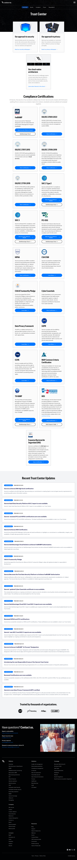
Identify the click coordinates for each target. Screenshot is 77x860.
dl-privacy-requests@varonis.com (10, 747)
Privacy (44, 7)
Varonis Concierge (13, 795)
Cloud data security (35, 774)
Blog (32, 826)
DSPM (10, 768)
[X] (72, 850)
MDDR (10, 793)
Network (56, 774)
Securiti (10, 845)
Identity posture (12, 783)
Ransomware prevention (36, 766)
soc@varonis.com (6, 737)
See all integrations (58, 776)
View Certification (51, 134)
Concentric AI (12, 837)
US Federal (33, 787)
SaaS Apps (56, 768)
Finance (33, 778)
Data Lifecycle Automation (37, 776)
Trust (33, 855)
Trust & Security (12, 813)
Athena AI (11, 797)
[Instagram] (74, 850)
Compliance (38, 7)
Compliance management (37, 768)
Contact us (11, 820)
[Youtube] (69, 850)
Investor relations (13, 811)
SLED (32, 785)
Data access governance (14, 774)
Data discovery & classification (16, 766)
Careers (10, 809)
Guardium (11, 841)
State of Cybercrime (35, 830)
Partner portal (12, 828)
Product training (35, 843)
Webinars (33, 832)
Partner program (12, 824)
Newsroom (11, 815)
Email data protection (13, 791)
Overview (11, 764)
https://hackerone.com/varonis (10, 733)
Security (31, 7)
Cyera (10, 839)
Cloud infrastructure (58, 770)
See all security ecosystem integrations (63, 778)
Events (32, 835)
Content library (34, 837)
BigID (10, 835)
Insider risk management (37, 764)
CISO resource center (36, 839)
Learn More (52, 275)
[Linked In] (67, 850)
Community (34, 841)
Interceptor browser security (15, 789)
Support (33, 828)
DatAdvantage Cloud (25, 134)
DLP (9, 776)
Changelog (11, 800)
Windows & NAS (57, 766)
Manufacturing (34, 783)
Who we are (11, 807)
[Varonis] (6, 3)
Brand (10, 822)
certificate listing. (46, 416)
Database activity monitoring (15, 770)
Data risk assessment (36, 772)
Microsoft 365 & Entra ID (59, 764)
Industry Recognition (13, 818)
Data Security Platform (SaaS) (25, 130)
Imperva (10, 843)
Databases (56, 772)
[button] (74, 3)
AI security (33, 770)
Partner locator (12, 826)
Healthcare (33, 781)
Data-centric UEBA (13, 772)
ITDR (10, 785)
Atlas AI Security (12, 778)
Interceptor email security (14, 787)
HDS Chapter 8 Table (52, 424)
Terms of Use (42, 855)
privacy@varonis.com (7, 742)
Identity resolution (13, 781)
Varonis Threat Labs (35, 845)
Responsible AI (51, 7)
